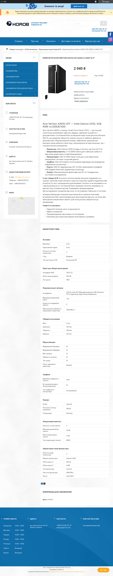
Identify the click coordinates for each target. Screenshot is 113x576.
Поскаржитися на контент (57, 571)
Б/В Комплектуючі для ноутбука (19, 88)
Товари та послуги (16, 49)
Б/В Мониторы (12, 71)
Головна (18, 41)
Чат (103, 570)
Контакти (50, 41)
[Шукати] (103, 23)
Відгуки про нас (92, 41)
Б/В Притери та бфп (14, 94)
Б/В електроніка (31, 49)
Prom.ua (67, 567)
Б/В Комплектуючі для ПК (16, 82)
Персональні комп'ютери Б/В (50, 49)
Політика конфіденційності (76, 571)
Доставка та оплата (70, 41)
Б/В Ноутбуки (11, 65)
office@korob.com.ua (22, 177)
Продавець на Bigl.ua (56, 569)
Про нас (35, 41)
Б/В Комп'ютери (12, 77)
